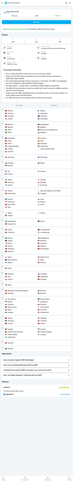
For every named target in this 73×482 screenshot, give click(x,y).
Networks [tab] (53, 105)
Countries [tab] (19, 105)
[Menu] (70, 3)
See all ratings (65, 394)
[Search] (66, 3)
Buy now (36, 22)
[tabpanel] (36, 229)
